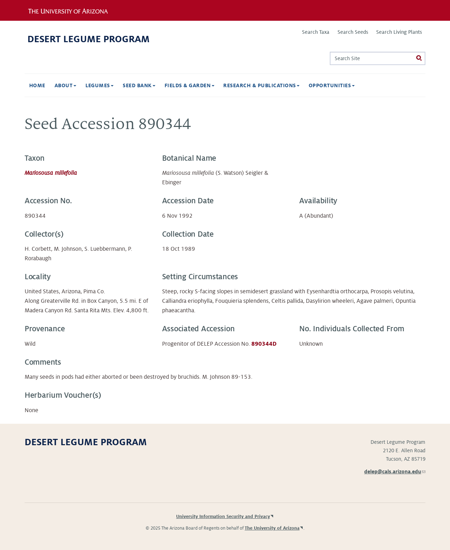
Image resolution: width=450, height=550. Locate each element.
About (65, 85)
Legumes (99, 85)
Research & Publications (261, 85)
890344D (264, 344)
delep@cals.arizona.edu (394, 471)
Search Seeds (353, 32)
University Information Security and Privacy (223, 516)
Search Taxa (315, 32)
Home (37, 85)
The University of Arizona (272, 528)
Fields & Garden (189, 85)
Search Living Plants (399, 32)
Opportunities (332, 85)
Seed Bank (139, 85)
